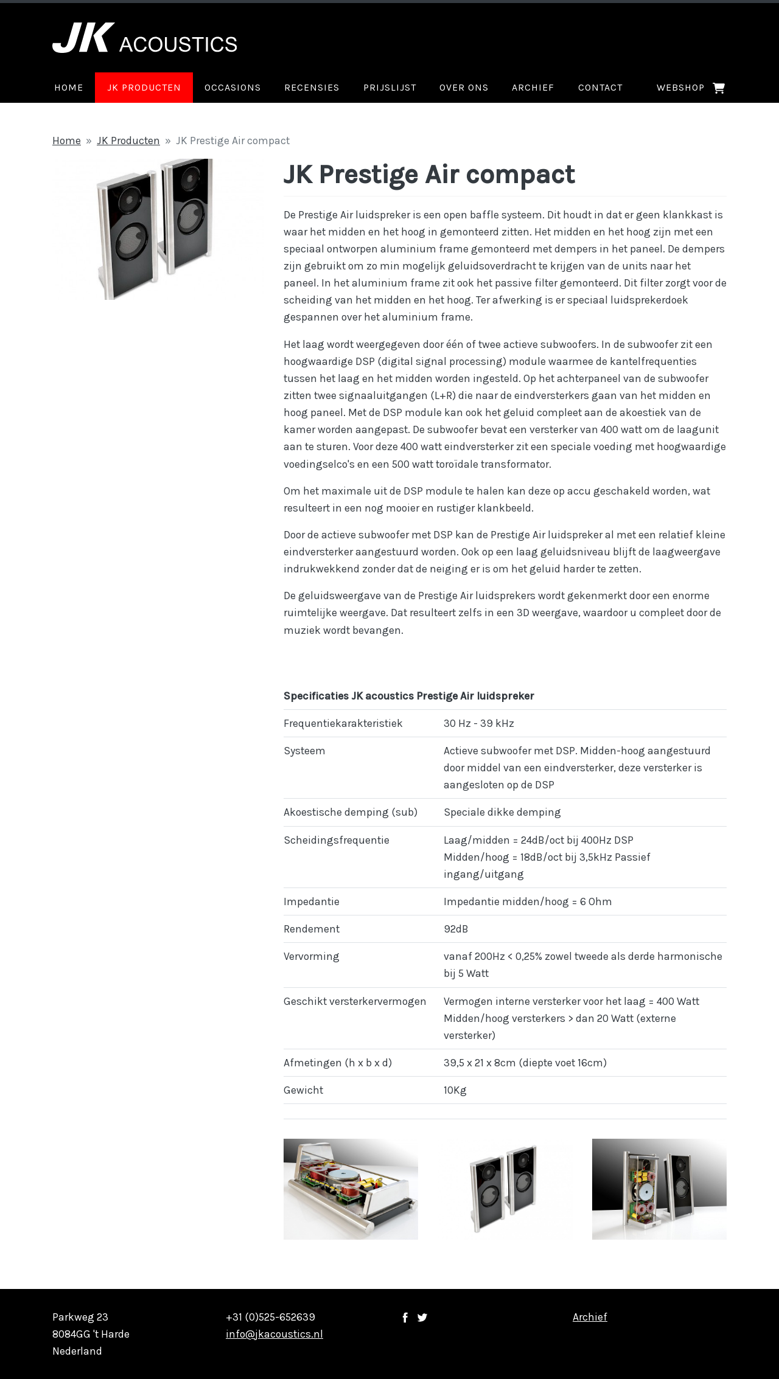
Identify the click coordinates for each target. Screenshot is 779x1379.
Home (66, 140)
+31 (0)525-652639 (270, 1317)
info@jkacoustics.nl (274, 1334)
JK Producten (128, 140)
